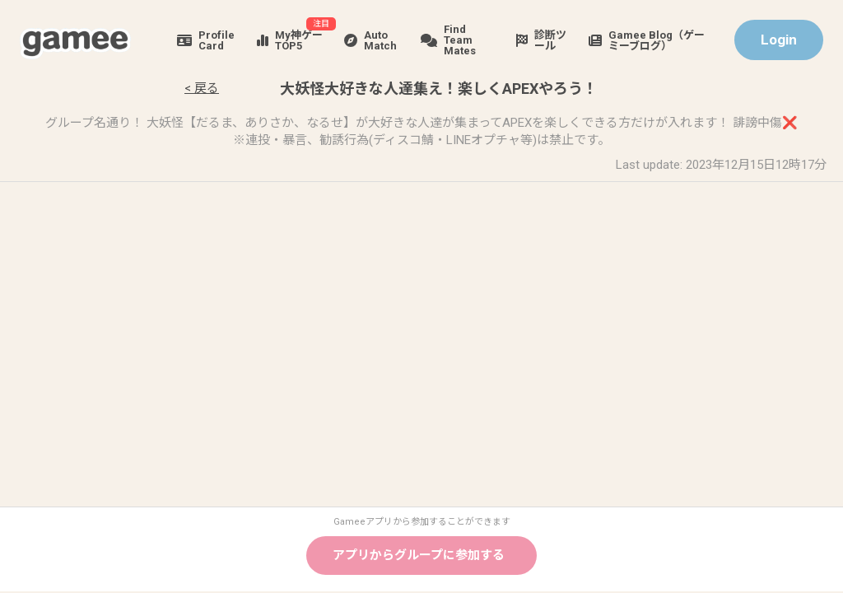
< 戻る (201, 88)
